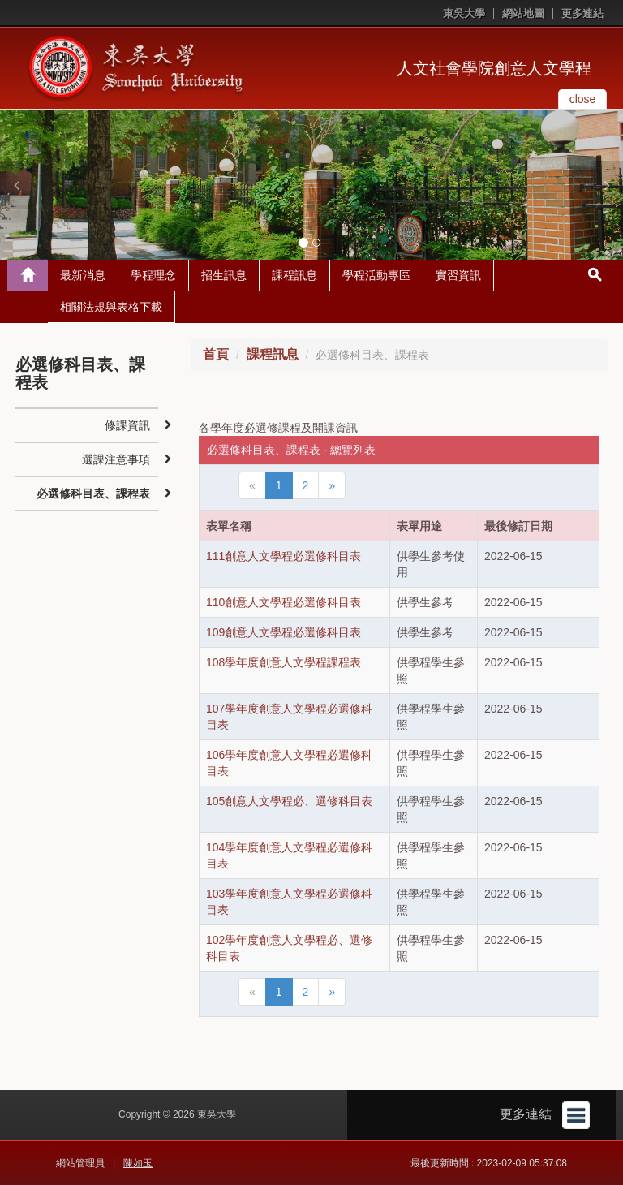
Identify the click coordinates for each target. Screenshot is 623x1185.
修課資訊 (127, 425)
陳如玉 (138, 1163)
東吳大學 (464, 13)
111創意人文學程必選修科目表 (283, 555)
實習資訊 (458, 275)
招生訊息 (224, 275)
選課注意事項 (116, 459)
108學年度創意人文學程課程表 (283, 662)
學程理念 (153, 275)
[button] (16, 185)
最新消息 (82, 275)
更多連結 (582, 13)
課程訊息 (294, 275)
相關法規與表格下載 (111, 306)
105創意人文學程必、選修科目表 (289, 801)
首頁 (216, 354)
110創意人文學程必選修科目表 (283, 602)
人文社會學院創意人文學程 (494, 68)
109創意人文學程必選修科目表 (283, 632)
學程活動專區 (376, 275)
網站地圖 (523, 13)
